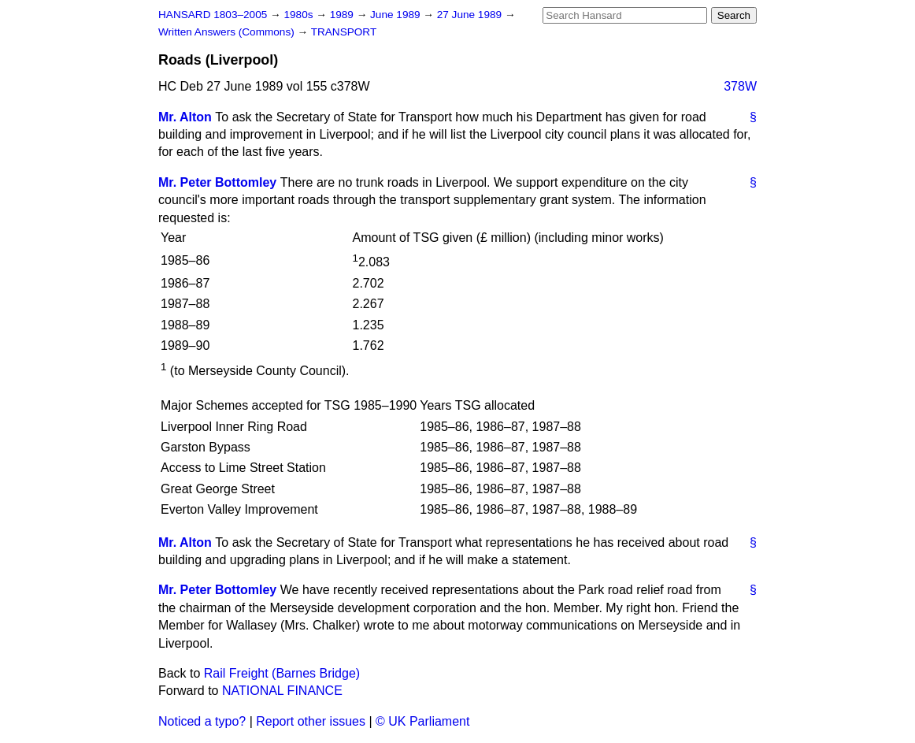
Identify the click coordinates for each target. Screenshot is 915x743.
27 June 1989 (471, 14)
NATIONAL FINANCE (282, 690)
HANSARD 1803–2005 (212, 14)
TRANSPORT (344, 32)
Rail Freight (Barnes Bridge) (282, 673)
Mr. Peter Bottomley (217, 182)
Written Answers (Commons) (228, 32)
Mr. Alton (185, 117)
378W (740, 86)
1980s (299, 14)
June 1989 (396, 14)
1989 (343, 14)
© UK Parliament (422, 721)
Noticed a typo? (202, 721)
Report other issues (310, 721)
